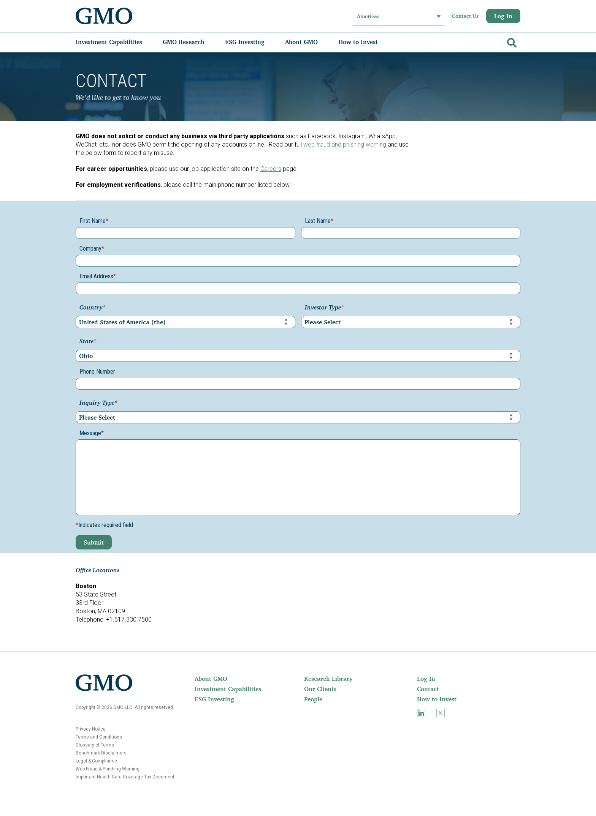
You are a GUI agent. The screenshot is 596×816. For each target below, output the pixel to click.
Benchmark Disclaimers (101, 753)
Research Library (328, 678)
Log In (503, 16)
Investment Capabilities (228, 689)
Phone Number (97, 371)
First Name (93, 220)
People (313, 699)
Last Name (319, 220)
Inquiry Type (98, 403)
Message (91, 433)
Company (91, 248)
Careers (270, 168)
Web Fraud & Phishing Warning (107, 769)
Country (92, 308)
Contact (428, 689)
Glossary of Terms (95, 745)
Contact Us (465, 16)
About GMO (211, 678)
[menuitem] (116, 42)
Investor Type (324, 308)
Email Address (97, 276)
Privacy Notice (91, 729)
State (88, 342)
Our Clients (320, 689)
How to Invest (437, 699)
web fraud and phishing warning (344, 144)
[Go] (511, 41)
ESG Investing (214, 699)
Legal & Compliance (96, 761)
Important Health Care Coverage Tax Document (125, 777)
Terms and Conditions (99, 737)
